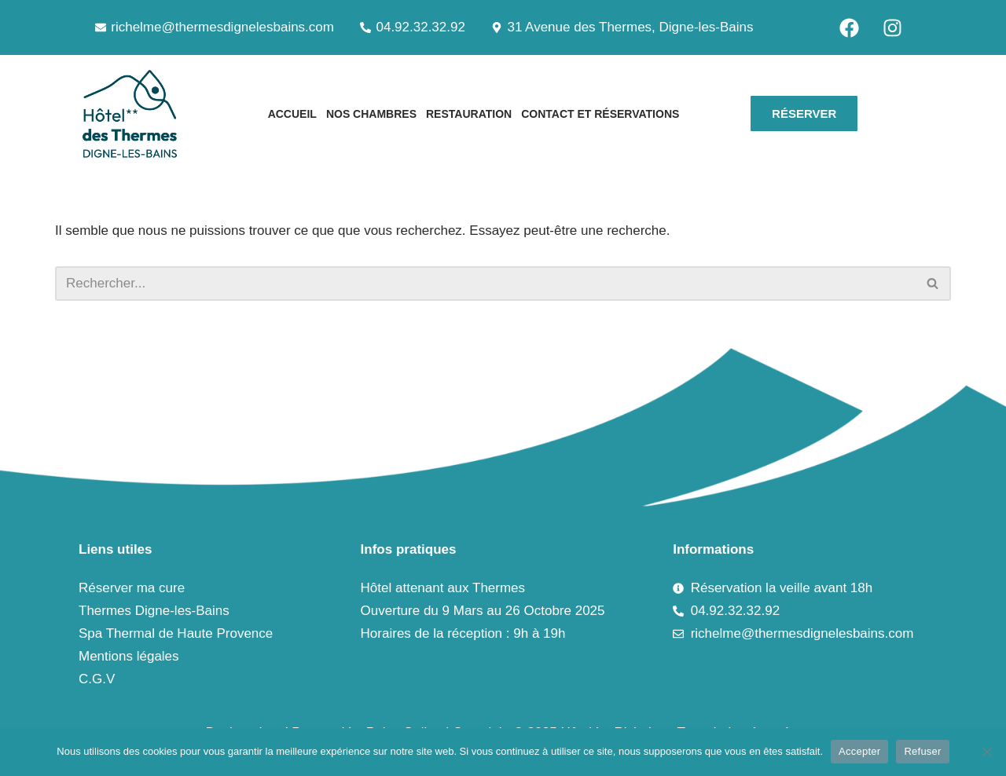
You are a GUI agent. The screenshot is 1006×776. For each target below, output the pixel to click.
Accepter (859, 751)
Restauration (469, 114)
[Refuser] (986, 752)
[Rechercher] (485, 283)
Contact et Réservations (600, 114)
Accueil (292, 114)
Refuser (922, 751)
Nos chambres (371, 114)
